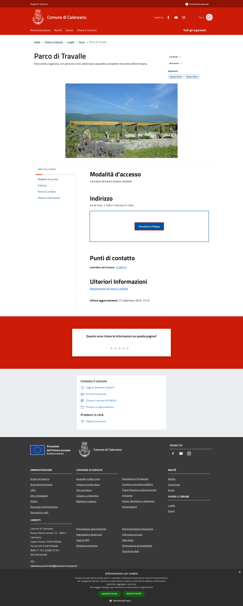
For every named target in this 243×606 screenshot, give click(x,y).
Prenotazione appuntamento (91, 529)
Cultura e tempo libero (88, 484)
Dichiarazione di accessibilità (137, 546)
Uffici (33, 490)
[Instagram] (181, 17)
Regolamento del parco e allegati (109, 289)
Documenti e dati (39, 512)
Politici (34, 501)
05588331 (121, 267)
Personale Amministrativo (44, 507)
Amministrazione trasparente (137, 529)
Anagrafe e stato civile (88, 479)
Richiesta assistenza (87, 546)
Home (37, 42)
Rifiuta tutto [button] (134, 593)
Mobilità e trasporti (86, 501)
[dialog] (121, 587)
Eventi (171, 511)
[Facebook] (166, 17)
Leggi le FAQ (82, 540)
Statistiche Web (130, 551)
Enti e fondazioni (39, 496)
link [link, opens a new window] (151, 587)
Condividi (175, 57)
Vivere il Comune (54, 42)
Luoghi (70, 42)
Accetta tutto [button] (109, 594)
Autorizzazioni (129, 507)
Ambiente (127, 495)
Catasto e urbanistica (87, 496)
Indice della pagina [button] (47, 169)
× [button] (239, 572)
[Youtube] (173, 17)
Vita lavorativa (84, 490)
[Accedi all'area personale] (197, 4)
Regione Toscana (39, 4)
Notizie (171, 479)
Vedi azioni (176, 63)
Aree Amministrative (41, 484)
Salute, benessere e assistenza (138, 501)
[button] (121, 600)
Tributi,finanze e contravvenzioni (139, 490)
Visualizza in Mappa (149, 226)
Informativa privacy (132, 534)
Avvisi (171, 490)
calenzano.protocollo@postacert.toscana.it (53, 566)
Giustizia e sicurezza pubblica (137, 484)
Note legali (127, 540)
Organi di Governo (39, 479)
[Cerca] (209, 17)
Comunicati (174, 484)
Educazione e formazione (135, 479)
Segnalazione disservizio (89, 534)
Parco (82, 42)
